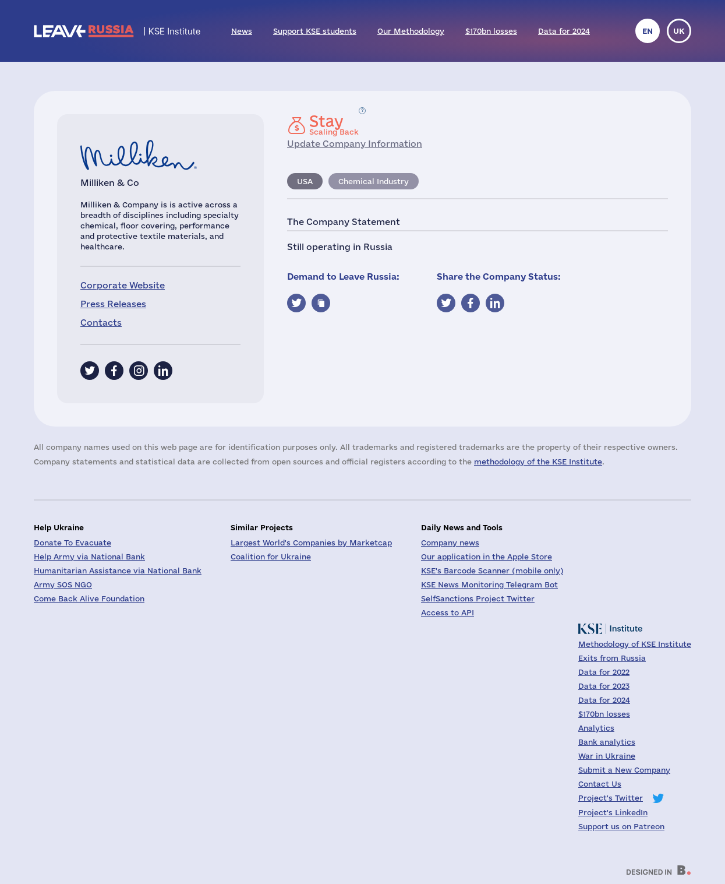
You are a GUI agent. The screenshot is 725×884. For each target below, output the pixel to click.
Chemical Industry (373, 181)
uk (679, 31)
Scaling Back (334, 124)
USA (305, 181)
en (647, 31)
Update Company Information (354, 144)
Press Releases (113, 304)
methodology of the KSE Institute (538, 461)
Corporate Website (122, 285)
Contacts (101, 322)
